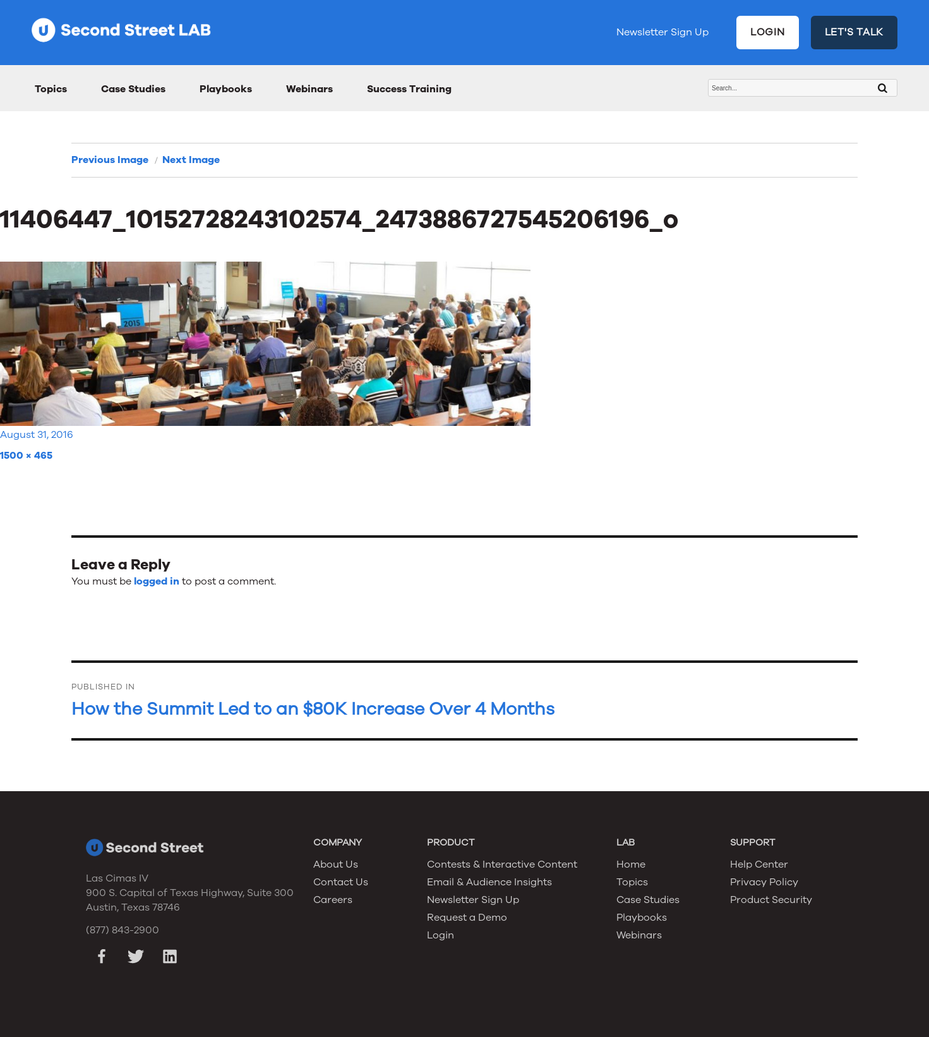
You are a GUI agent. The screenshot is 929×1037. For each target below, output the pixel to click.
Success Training (409, 89)
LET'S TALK (854, 32)
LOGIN (767, 32)
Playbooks (226, 89)
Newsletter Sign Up (662, 32)
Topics (51, 89)
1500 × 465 (26, 456)
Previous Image (109, 160)
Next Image (191, 160)
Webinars (309, 89)
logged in (156, 581)
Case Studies (133, 89)
